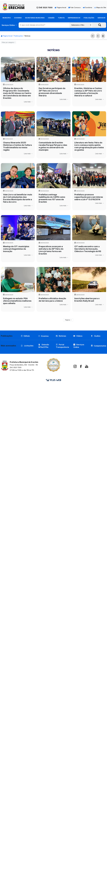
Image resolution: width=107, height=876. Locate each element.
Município (7, 18)
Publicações (89, 18)
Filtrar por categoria (8, 42)
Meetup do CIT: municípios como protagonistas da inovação (16, 248)
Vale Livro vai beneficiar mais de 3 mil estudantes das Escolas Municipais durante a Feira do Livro (17, 198)
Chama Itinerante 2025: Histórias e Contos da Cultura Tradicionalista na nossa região (17, 146)
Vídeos (77, 336)
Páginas (67, 320)
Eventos (45, 336)
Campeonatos (100, 346)
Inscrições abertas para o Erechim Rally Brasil (86, 299)
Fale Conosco (74, 7)
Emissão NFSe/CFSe (43, 345)
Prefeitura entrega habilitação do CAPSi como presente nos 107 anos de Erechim (52, 198)
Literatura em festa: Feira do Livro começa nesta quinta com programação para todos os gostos (89, 146)
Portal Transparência (62, 345)
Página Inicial (60, 7)
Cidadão (51, 18)
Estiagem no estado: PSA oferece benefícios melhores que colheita (17, 300)
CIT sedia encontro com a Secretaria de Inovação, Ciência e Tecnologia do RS (87, 248)
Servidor (101, 18)
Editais (25, 336)
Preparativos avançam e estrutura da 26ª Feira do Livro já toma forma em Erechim (51, 250)
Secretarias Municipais (35, 18)
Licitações (27, 346)
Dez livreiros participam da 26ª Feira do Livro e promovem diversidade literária (52, 92)
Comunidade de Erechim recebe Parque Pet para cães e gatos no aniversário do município (53, 146)
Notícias (27, 36)
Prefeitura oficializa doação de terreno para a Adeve (52, 299)
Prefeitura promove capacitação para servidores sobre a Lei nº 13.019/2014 (88, 197)
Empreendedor (74, 18)
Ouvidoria (87, 7)
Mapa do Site (100, 7)
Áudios (95, 336)
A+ (93, 36)
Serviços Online (8, 25)
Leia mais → (28, 102)
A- (98, 36)
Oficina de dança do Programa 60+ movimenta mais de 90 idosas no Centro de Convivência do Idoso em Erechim (17, 93)
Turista (61, 18)
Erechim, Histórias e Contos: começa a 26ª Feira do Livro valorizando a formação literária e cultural (88, 92)
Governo (18, 18)
